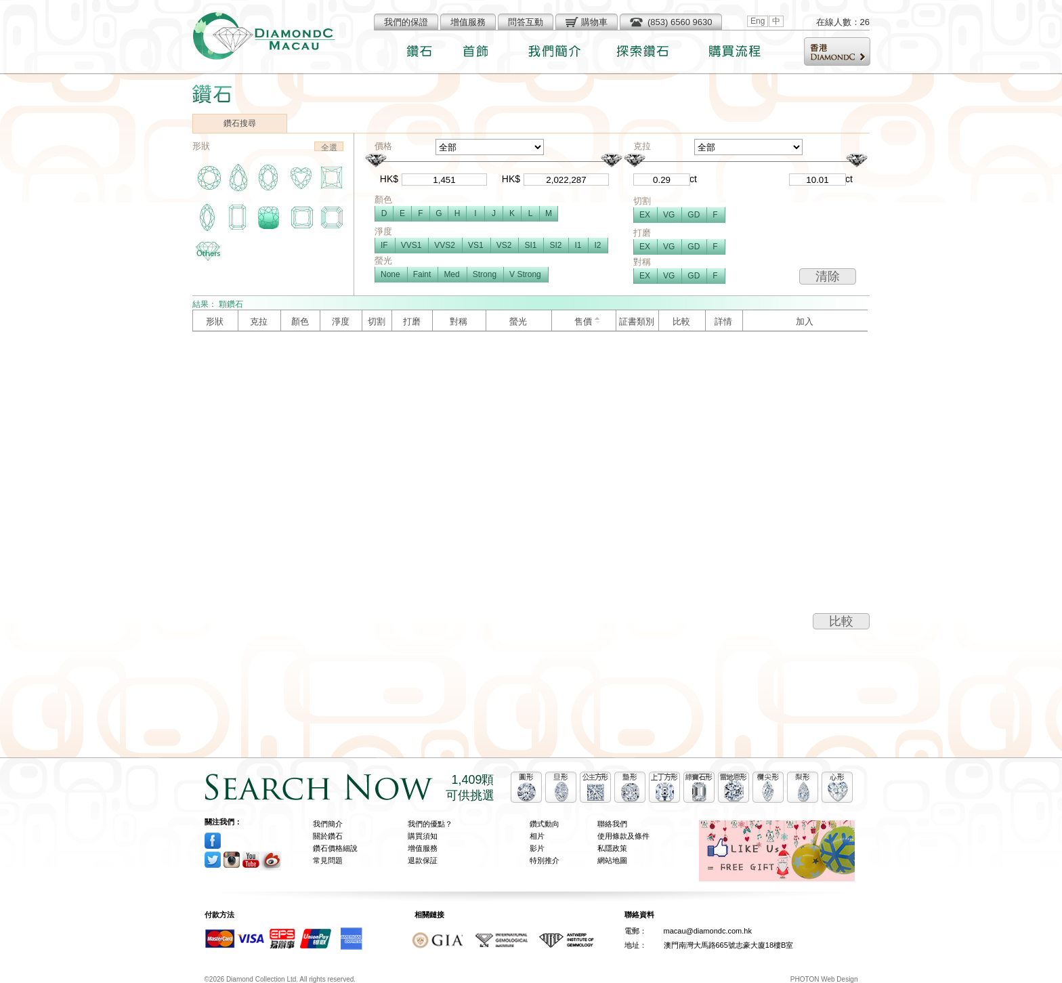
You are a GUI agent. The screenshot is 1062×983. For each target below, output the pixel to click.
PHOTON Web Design (824, 979)
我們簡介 (328, 824)
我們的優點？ (430, 824)
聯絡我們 (612, 824)
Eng (757, 21)
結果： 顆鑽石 (217, 304)
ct (693, 178)
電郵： (635, 931)
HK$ (389, 178)
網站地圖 (612, 860)
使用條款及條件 (623, 836)
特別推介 (544, 860)
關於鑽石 (328, 836)
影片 (537, 848)
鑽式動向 (544, 824)
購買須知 (423, 836)
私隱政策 (612, 848)
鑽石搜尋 (240, 123)
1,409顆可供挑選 (470, 787)
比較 (841, 621)
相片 (537, 836)
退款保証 (423, 860)
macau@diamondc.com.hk (708, 931)
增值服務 (423, 848)
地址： (635, 945)
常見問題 (328, 860)
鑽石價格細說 (335, 848)
